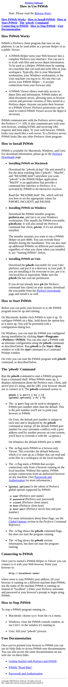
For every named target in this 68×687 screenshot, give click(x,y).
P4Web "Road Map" (20, 669)
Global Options (17, 522)
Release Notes (42, 13)
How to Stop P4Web (42, 26)
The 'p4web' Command (33, 22)
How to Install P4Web (41, 19)
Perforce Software (34, 2)
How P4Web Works (13, 19)
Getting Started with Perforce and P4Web (33, 662)
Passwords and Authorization (26, 675)
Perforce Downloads (49, 290)
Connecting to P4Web (14, 26)
